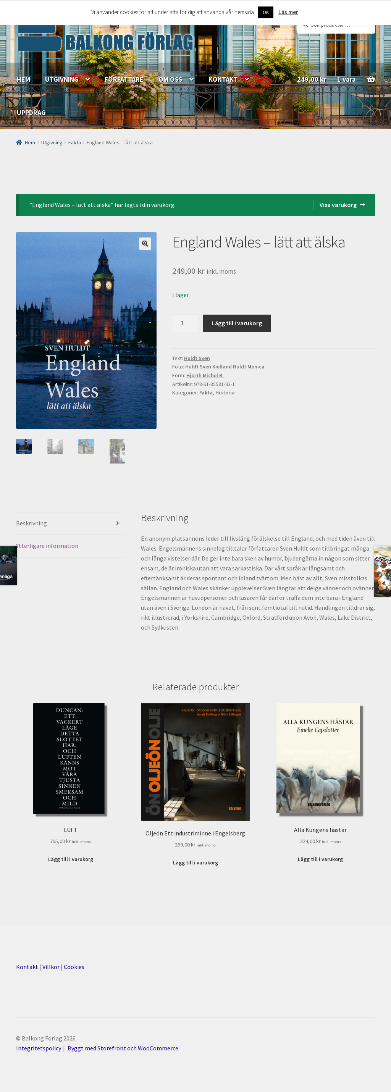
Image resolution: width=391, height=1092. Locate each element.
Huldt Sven (197, 358)
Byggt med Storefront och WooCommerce (123, 1048)
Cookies (74, 967)
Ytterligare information (47, 545)
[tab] (70, 523)
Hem (30, 142)
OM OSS (170, 79)
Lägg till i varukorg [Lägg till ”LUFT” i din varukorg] (70, 859)
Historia (225, 392)
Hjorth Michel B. (205, 375)
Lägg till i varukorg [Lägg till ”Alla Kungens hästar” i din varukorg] (320, 859)
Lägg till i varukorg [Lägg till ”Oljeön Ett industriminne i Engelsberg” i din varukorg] (195, 862)
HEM (23, 79)
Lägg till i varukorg (237, 323)
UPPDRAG (31, 112)
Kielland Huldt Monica (238, 366)
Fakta (74, 142)
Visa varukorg (338, 204)
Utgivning (52, 142)
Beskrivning (31, 523)
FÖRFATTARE (124, 79)
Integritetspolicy (38, 1048)
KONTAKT (223, 79)
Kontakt (27, 967)
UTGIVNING (62, 79)
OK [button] (266, 12)
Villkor (51, 967)
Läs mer (288, 12)
